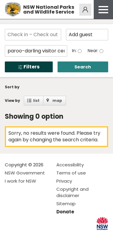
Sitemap (66, 203)
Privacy (64, 181)
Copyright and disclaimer (72, 192)
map (57, 100)
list (36, 100)
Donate (65, 212)
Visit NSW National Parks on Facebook (10, 235)
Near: (93, 51)
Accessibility (70, 165)
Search (82, 67)
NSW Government (25, 173)
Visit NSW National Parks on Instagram (23, 235)
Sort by (12, 87)
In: (75, 51)
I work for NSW (20, 181)
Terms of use (71, 173)
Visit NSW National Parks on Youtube (36, 235)
